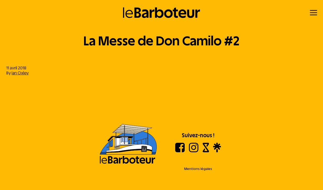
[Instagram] (193, 150)
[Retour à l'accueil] (161, 12)
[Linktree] (217, 150)
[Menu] (313, 12)
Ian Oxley (20, 72)
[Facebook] (180, 150)
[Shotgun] (205, 150)
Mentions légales (198, 169)
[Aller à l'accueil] (128, 144)
